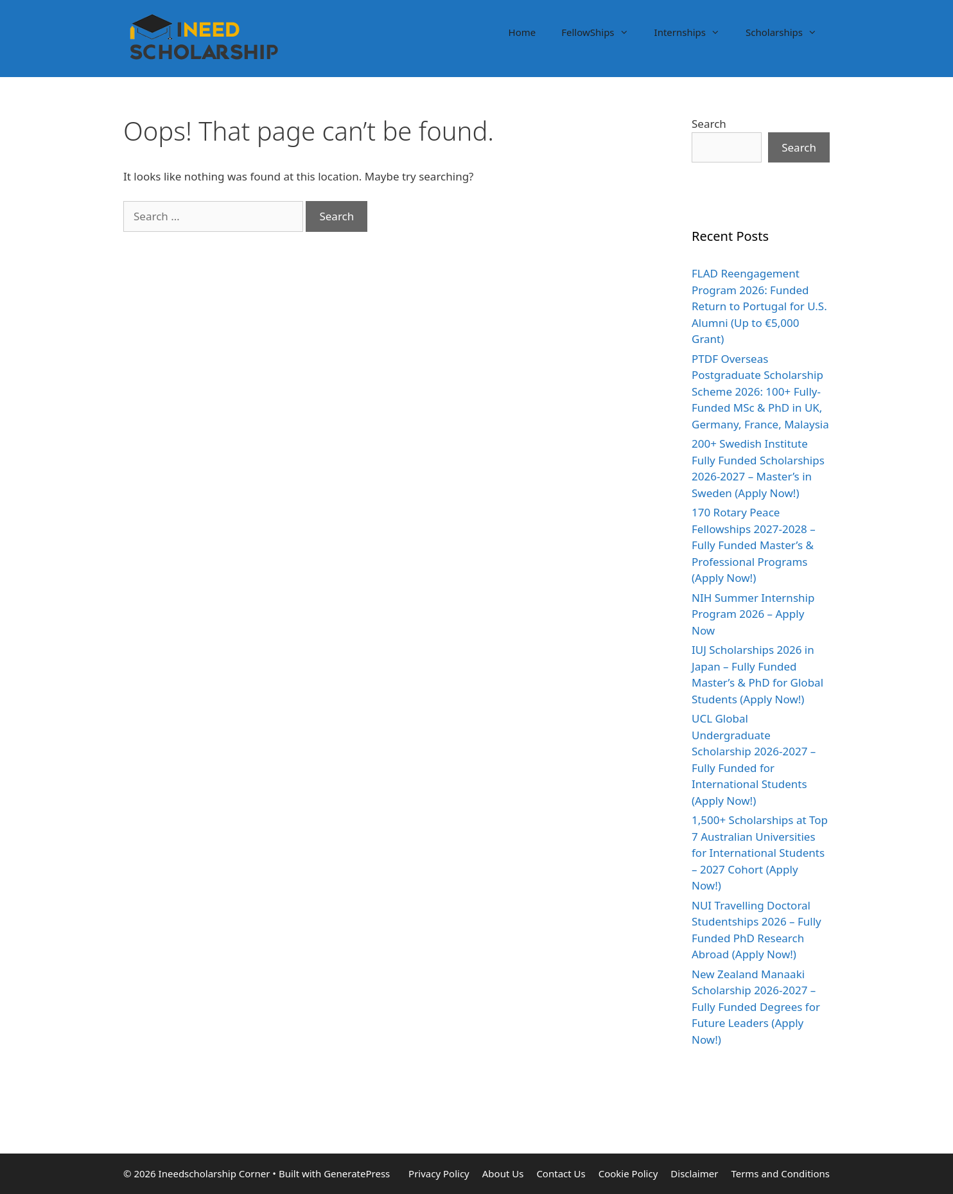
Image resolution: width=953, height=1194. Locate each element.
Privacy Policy (438, 1173)
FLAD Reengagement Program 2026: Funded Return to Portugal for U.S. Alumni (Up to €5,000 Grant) (759, 306)
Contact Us (560, 1173)
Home (522, 32)
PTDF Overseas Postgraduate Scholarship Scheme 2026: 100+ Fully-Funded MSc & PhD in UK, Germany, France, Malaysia (760, 391)
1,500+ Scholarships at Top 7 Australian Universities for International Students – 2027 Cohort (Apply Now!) (760, 852)
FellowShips (601, 32)
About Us (503, 1173)
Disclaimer (694, 1173)
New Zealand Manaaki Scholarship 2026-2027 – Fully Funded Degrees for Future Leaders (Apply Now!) (756, 1007)
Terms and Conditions (780, 1173)
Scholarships (788, 32)
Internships (693, 32)
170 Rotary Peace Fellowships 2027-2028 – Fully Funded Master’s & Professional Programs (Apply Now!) (754, 545)
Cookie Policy (628, 1173)
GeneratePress (357, 1173)
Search (709, 123)
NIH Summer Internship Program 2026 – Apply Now (753, 614)
